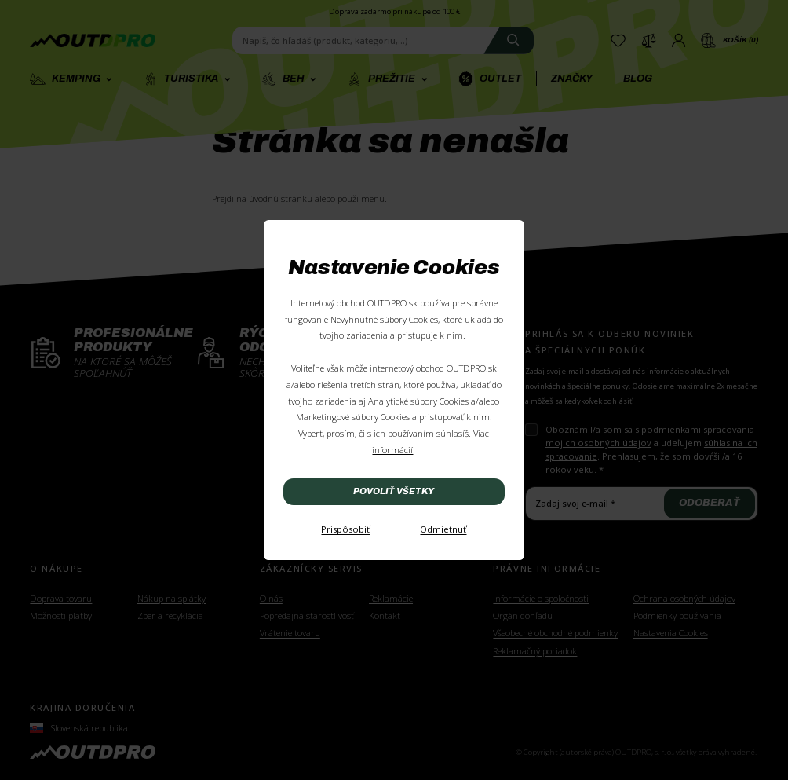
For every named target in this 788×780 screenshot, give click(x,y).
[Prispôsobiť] (345, 530)
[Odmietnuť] (443, 530)
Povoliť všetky (393, 491)
